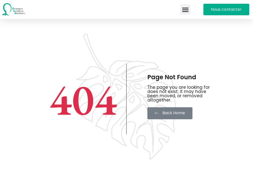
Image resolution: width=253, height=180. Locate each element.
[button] (185, 9)
